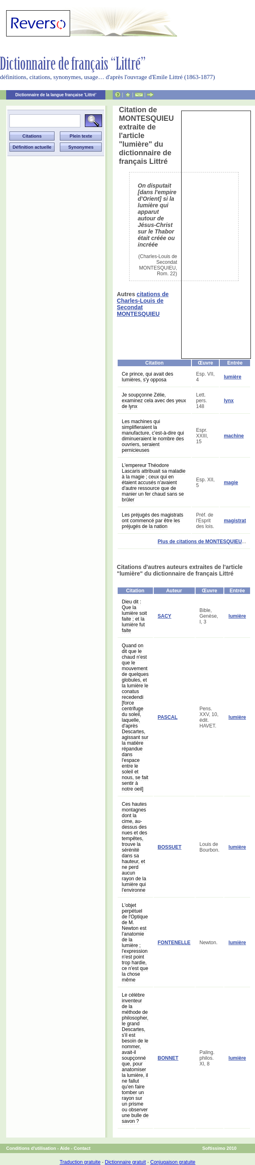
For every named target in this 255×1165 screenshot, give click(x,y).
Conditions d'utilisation (31, 1148)
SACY (164, 616)
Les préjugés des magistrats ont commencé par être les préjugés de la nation (152, 520)
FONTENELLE (174, 942)
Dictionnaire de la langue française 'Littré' (55, 95)
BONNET (168, 1058)
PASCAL (168, 717)
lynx (229, 400)
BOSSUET (170, 847)
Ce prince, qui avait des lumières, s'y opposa (147, 377)
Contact (82, 1148)
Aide (65, 1148)
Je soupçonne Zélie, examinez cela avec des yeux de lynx (154, 400)
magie (231, 482)
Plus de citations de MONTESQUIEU (200, 541)
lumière (232, 377)
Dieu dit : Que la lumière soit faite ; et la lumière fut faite (134, 616)
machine (234, 436)
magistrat (235, 521)
